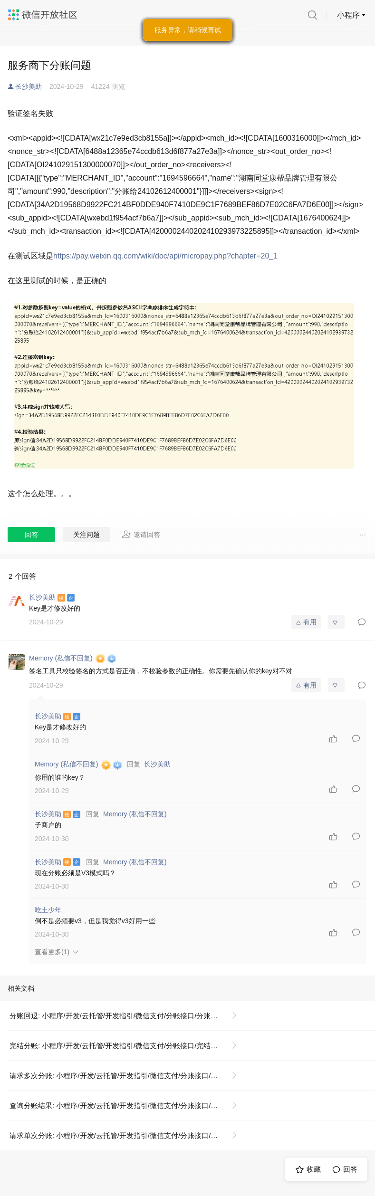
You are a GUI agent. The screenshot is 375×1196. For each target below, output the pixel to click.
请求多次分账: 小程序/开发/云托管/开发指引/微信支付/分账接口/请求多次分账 (127, 1076)
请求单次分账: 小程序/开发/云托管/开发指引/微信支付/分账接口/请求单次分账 (127, 1135)
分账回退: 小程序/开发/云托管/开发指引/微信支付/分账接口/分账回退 (117, 1016)
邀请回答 (141, 534)
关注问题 (86, 534)
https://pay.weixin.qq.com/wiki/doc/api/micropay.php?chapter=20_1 (165, 256)
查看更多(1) (52, 952)
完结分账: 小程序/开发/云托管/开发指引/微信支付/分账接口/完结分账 (117, 1046)
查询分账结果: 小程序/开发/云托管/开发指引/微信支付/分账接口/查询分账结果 (127, 1105)
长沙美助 (28, 86)
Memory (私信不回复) (135, 814)
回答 (31, 534)
